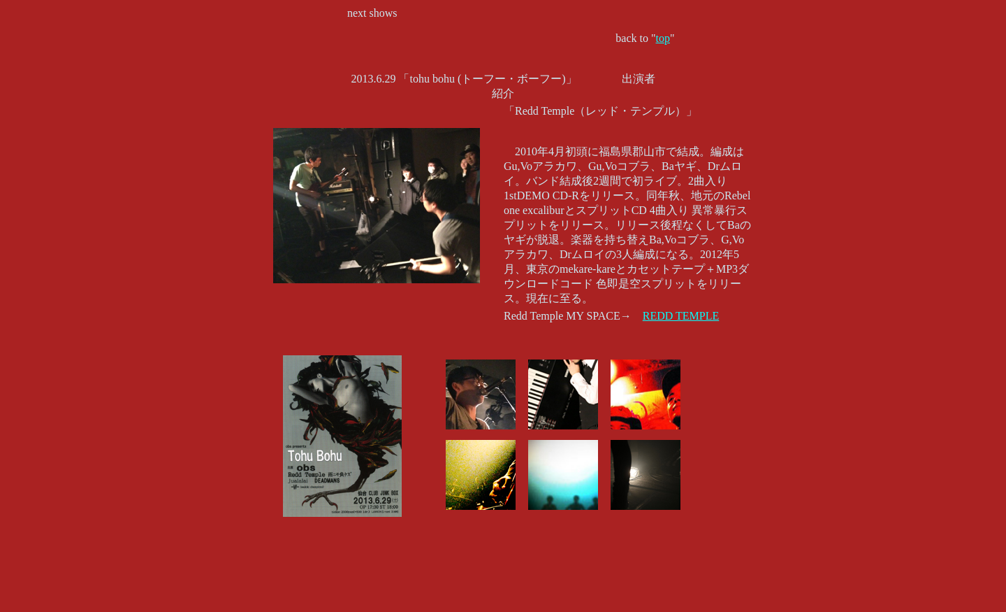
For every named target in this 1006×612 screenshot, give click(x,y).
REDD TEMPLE (681, 316)
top (663, 38)
